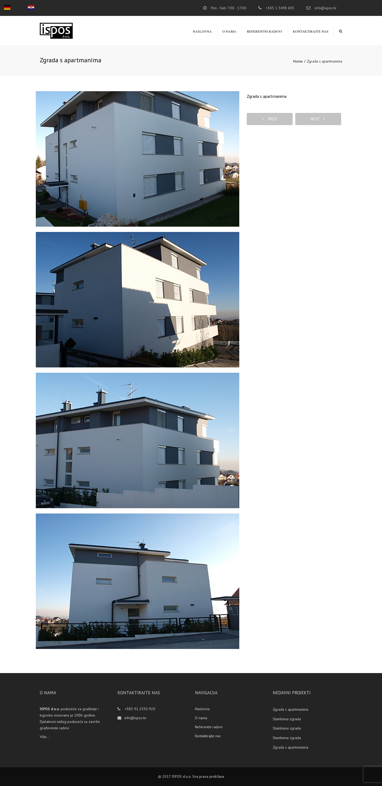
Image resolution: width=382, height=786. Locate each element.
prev (269, 118)
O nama (229, 31)
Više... (44, 736)
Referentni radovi (264, 31)
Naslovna (202, 31)
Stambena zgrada (287, 719)
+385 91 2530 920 (139, 708)
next (318, 118)
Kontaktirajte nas (310, 31)
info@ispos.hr (326, 8)
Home (298, 61)
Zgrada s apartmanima (290, 709)
